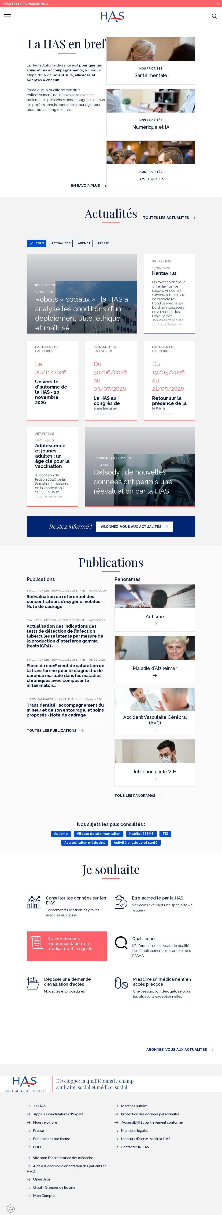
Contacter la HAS (135, 1147)
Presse (103, 243)
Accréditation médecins (84, 843)
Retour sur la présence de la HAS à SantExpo (169, 406)
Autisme (61, 834)
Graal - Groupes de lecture (54, 1187)
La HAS (39, 1105)
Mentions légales (134, 1130)
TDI (165, 834)
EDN (37, 1147)
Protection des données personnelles (150, 1114)
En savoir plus (85, 185)
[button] (214, 16)
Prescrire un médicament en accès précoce (162, 982)
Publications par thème (51, 1138)
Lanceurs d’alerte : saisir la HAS (145, 1138)
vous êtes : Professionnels (25, 3)
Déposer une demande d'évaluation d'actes (67, 982)
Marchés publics (134, 1105)
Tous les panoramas (135, 796)
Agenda (84, 243)
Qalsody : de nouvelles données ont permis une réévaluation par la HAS (133, 481)
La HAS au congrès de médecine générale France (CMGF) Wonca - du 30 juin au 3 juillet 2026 (110, 416)
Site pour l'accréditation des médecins (63, 1157)
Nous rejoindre (45, 1122)
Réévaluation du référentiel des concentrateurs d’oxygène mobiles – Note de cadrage (65, 601)
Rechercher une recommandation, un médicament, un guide (70, 943)
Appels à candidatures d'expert (58, 1114)
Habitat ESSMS (141, 834)
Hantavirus (164, 273)
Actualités (61, 243)
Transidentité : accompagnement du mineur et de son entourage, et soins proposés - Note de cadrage (65, 710)
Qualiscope (143, 938)
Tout (40, 243)
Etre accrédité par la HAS (157, 898)
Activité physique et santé (136, 843)
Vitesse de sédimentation (98, 834)
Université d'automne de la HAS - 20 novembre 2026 (51, 392)
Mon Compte (44, 1195)
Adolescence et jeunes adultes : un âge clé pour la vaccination (52, 456)
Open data (41, 1179)
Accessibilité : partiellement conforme (152, 1122)
